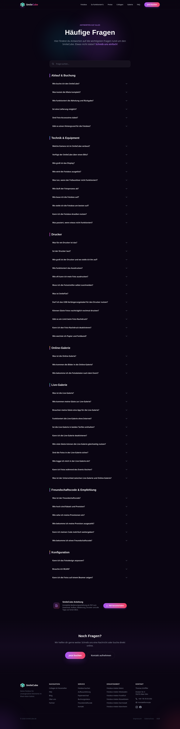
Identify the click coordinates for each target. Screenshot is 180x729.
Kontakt (81, 706)
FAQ (138, 4)
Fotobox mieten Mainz (115, 688)
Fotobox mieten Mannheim (117, 706)
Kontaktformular (143, 702)
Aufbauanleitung (84, 692)
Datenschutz (149, 719)
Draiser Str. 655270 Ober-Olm (142, 693)
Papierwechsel (83, 695)
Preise (110, 4)
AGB (158, 719)
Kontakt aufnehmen (101, 655)
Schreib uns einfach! (107, 44)
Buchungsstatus (84, 699)
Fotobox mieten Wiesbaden (117, 692)
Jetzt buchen (152, 4)
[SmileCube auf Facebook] (140, 707)
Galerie (130, 4)
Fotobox (84, 4)
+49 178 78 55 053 (144, 699)
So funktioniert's (97, 4)
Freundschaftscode (85, 703)
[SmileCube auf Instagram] (137, 707)
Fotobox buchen (84, 688)
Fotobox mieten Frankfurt (116, 695)
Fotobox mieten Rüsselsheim (117, 699)
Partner (52, 703)
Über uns (52, 699)
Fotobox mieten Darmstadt (117, 703)
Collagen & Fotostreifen (58, 688)
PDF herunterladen (115, 605)
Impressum (137, 719)
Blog (50, 695)
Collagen (120, 4)
